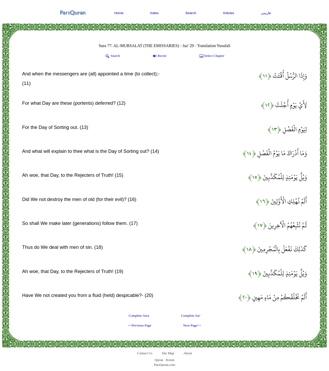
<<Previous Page (139, 325)
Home (119, 13)
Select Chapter (211, 56)
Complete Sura (139, 315)
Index (154, 13)
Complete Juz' (190, 315)
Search (190, 13)
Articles (228, 13)
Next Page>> (192, 325)
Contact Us (144, 353)
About (187, 353)
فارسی (266, 13)
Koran (170, 360)
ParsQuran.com (164, 365)
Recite (159, 56)
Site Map (168, 353)
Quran (159, 360)
